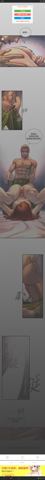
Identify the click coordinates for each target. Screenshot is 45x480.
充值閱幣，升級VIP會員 (22, 14)
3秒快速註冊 (22, 10)
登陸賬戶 (22, 18)
